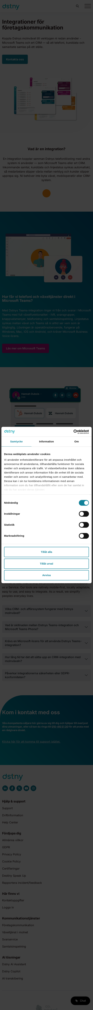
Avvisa (46, 575)
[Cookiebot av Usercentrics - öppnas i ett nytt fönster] (73, 431)
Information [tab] (46, 441)
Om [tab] (76, 441)
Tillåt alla (46, 551)
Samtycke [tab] (16, 441)
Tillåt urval (46, 563)
